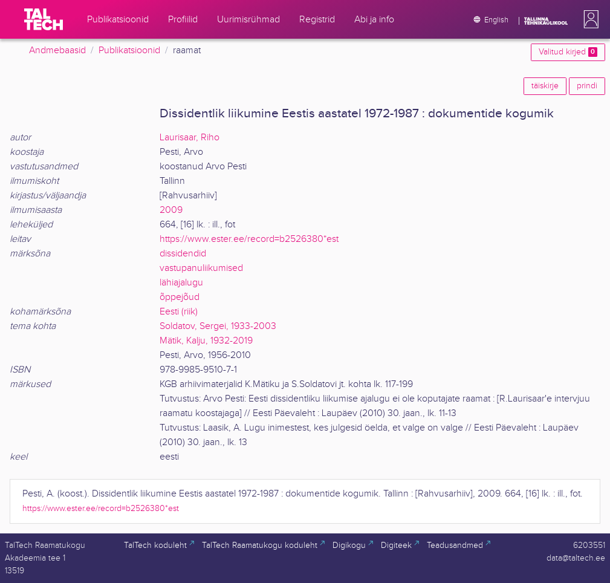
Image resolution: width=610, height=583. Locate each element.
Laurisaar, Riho (189, 137)
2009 (171, 210)
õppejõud (180, 297)
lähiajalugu (181, 282)
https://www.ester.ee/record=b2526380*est (249, 239)
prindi (587, 86)
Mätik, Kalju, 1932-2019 (206, 341)
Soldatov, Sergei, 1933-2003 (218, 326)
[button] (589, 19)
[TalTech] (43, 19)
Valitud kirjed (568, 52)
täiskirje (545, 86)
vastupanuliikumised (201, 268)
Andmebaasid (57, 50)
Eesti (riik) (179, 312)
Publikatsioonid (129, 50)
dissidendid (183, 253)
